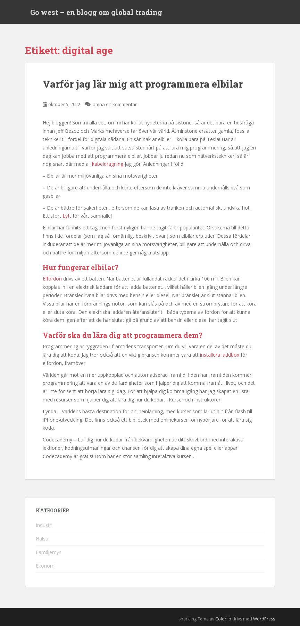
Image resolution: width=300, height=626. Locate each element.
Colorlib (223, 619)
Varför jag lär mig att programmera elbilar (143, 84)
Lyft (66, 215)
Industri (44, 525)
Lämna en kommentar (114, 104)
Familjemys (48, 552)
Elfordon (52, 278)
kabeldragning (107, 164)
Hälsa (42, 538)
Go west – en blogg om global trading (96, 12)
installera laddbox (219, 354)
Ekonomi (46, 565)
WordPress (264, 619)
